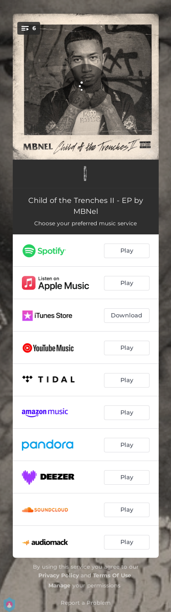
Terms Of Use (112, 575)
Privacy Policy (58, 575)
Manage (59, 585)
